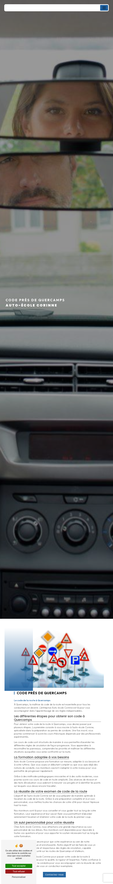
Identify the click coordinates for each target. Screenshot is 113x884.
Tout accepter (19, 865)
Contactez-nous (54, 870)
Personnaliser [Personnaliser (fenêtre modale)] (19, 877)
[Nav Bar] (104, 8)
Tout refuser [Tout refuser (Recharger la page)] (19, 871)
